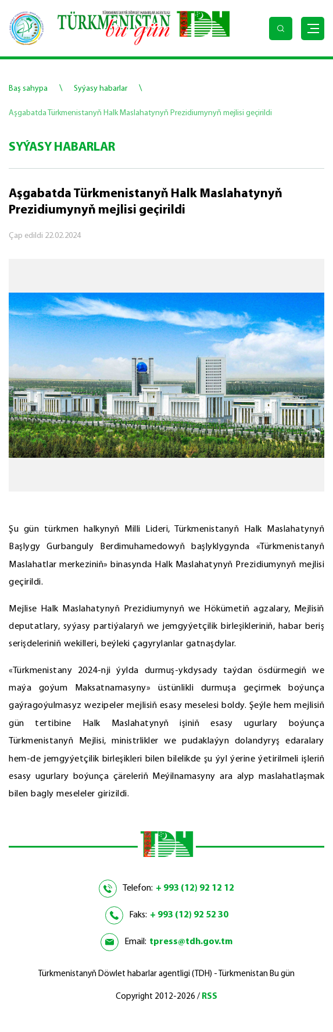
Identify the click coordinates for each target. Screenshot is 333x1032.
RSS (209, 996)
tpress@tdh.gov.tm (190, 941)
